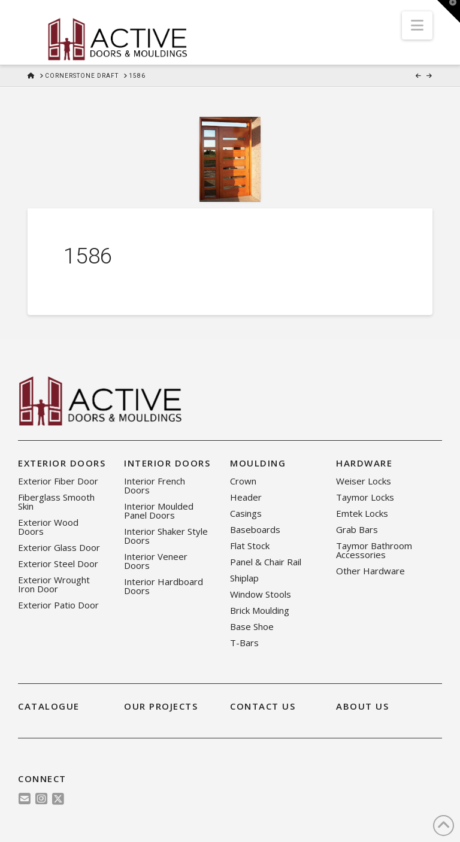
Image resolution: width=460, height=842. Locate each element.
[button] (417, 25)
